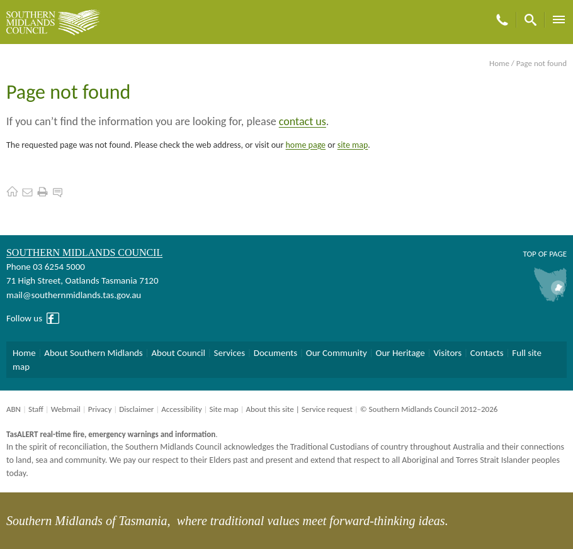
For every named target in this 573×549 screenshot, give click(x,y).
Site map (223, 409)
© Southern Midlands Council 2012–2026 (429, 409)
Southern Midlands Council (84, 252)
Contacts (487, 352)
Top (529, 253)
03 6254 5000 (59, 266)
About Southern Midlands (93, 352)
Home (499, 63)
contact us (302, 121)
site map (353, 145)
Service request (327, 409)
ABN (13, 409)
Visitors (447, 352)
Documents (275, 352)
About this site (269, 409)
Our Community (336, 352)
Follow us (24, 318)
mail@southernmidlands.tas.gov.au (73, 295)
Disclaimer (136, 409)
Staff (35, 409)
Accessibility (181, 409)
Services (230, 352)
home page (306, 145)
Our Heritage (400, 352)
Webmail (66, 409)
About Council (178, 352)
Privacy (100, 409)
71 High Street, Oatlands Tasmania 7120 (82, 280)
